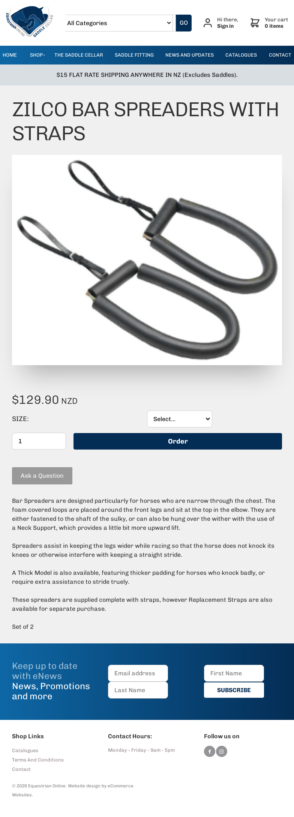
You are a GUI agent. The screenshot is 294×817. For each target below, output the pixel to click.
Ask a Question (33, 470)
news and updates (189, 55)
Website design (84, 786)
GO (184, 22)
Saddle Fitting (134, 55)
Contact (21, 769)
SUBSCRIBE (234, 689)
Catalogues (25, 750)
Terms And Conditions (38, 760)
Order (178, 441)
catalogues (241, 55)
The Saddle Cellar (78, 55)
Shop (36, 55)
